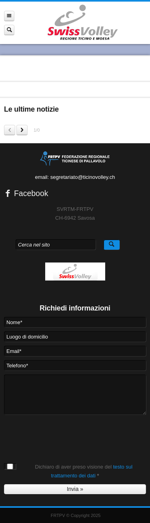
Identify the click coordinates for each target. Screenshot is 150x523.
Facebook (26, 193)
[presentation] (65, 434)
